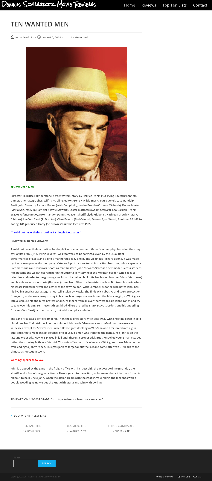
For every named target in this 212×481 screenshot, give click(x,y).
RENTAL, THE (31, 426)
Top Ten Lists (175, 5)
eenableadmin (25, 37)
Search (17, 457)
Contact (200, 5)
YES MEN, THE (76, 426)
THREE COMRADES (121, 426)
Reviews (148, 5)
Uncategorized (79, 37)
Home (129, 5)
